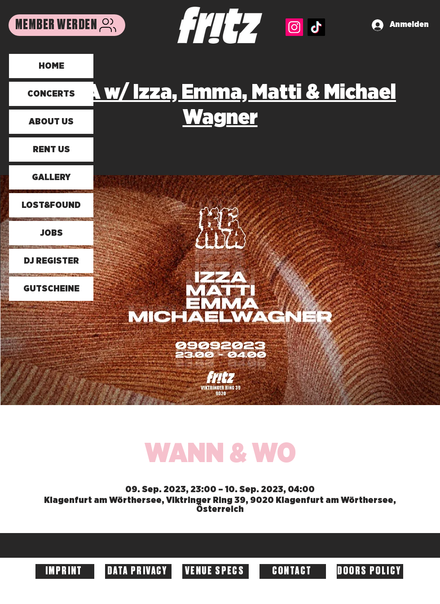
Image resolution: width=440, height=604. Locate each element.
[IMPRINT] (64, 571)
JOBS (51, 233)
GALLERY (51, 177)
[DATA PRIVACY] (138, 571)
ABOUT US (51, 121)
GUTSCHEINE (51, 288)
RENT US (51, 149)
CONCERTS (51, 93)
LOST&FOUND (51, 205)
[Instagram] (294, 27)
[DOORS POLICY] (370, 571)
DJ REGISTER (51, 260)
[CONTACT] (293, 571)
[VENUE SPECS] (215, 571)
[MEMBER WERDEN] (67, 25)
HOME (51, 66)
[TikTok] (316, 27)
